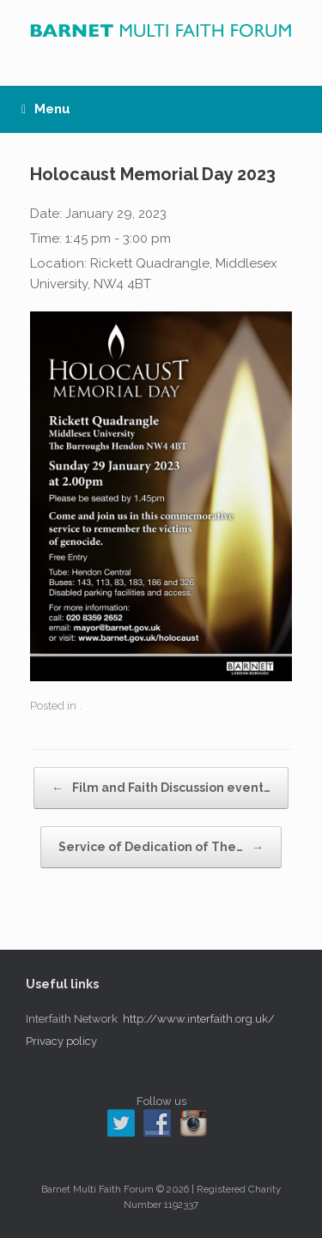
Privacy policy (61, 1041)
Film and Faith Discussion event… (161, 788)
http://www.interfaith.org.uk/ (199, 1018)
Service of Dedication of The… (161, 847)
